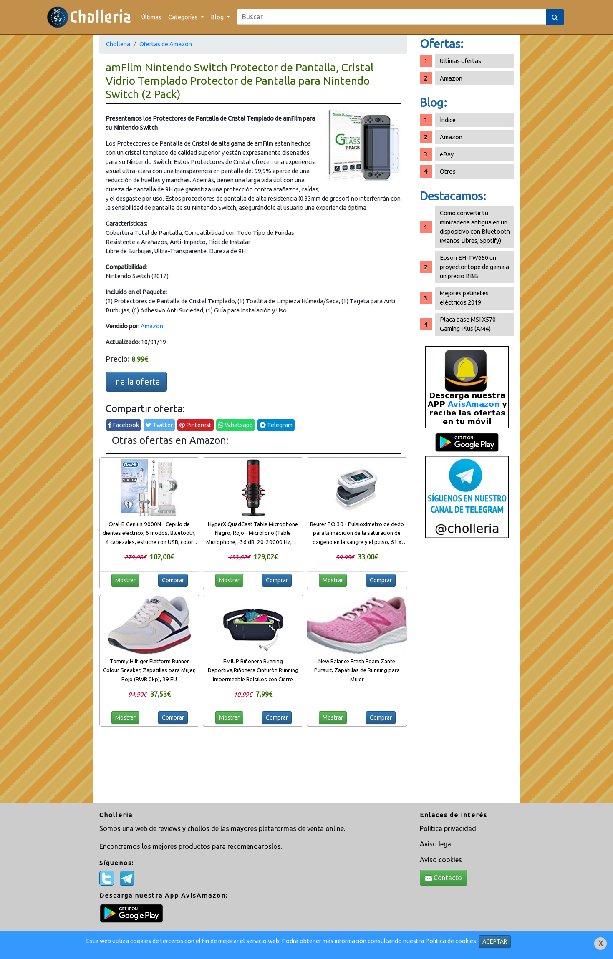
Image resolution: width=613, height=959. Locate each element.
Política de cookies (450, 940)
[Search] (391, 17)
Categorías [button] (183, 16)
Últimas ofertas (460, 60)
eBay (447, 154)
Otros (448, 171)
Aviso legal (436, 844)
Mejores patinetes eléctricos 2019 (464, 297)
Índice (448, 119)
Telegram (276, 424)
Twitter (159, 424)
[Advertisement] (467, 674)
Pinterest (195, 424)
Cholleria (118, 44)
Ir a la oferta (136, 381)
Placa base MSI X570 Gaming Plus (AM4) (468, 324)
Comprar (173, 580)
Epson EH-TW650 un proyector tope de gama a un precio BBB (474, 266)
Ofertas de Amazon (165, 44)
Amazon (152, 326)
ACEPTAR (494, 941)
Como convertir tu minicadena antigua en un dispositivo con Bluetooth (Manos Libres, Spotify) (475, 226)
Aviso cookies (441, 859)
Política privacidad (448, 828)
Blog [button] (218, 16)
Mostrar (125, 580)
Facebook (123, 424)
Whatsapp (235, 424)
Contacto (443, 877)
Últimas (151, 16)
